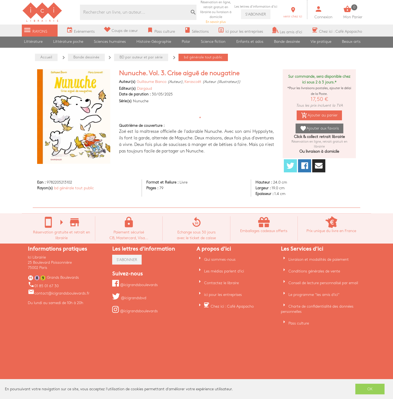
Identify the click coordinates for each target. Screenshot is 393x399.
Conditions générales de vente (314, 271)
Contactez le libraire (221, 283)
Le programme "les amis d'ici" (314, 294)
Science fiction (213, 41)
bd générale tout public (74, 188)
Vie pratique (321, 41)
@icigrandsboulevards (135, 285)
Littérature (33, 41)
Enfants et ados (249, 41)
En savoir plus (215, 12)
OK (370, 389)
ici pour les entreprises (223, 294)
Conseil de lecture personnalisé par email (323, 283)
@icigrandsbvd (129, 298)
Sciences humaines (110, 41)
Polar (186, 41)
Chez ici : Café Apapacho (232, 306)
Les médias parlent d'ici (224, 271)
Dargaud (144, 88)
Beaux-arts (351, 41)
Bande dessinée (287, 41)
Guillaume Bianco (151, 81)
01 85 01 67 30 (43, 286)
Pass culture (298, 323)
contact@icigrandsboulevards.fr (59, 293)
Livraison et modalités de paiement (318, 259)
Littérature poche (68, 41)
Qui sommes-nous (220, 259)
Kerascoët (192, 81)
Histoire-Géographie (153, 41)
